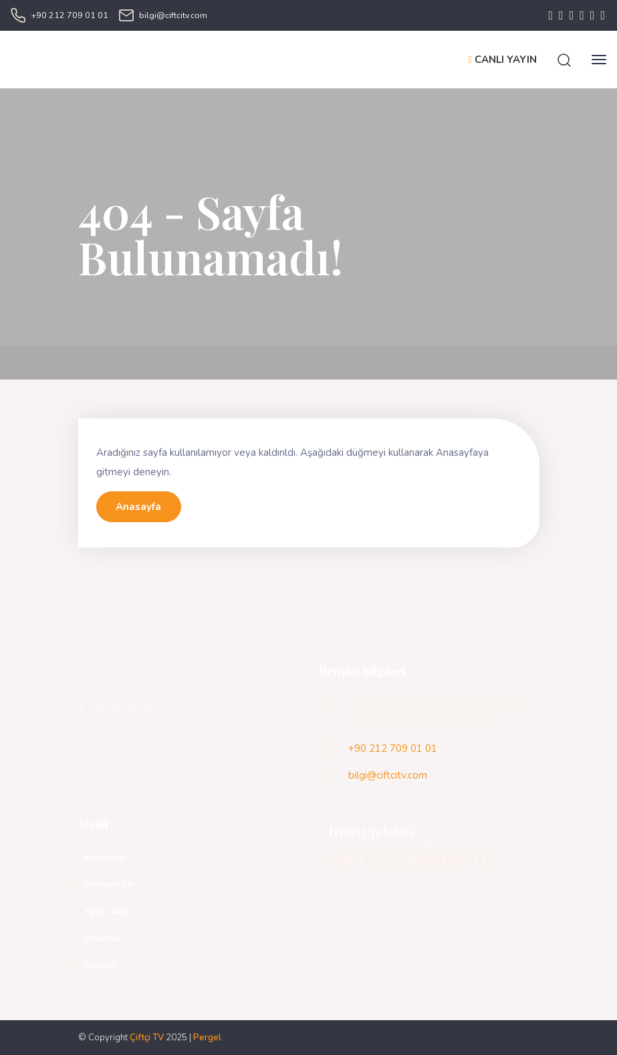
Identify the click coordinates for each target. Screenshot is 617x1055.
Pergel (207, 1038)
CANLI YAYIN (503, 59)
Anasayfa (138, 506)
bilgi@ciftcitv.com (173, 15)
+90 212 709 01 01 (69, 15)
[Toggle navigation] (599, 59)
